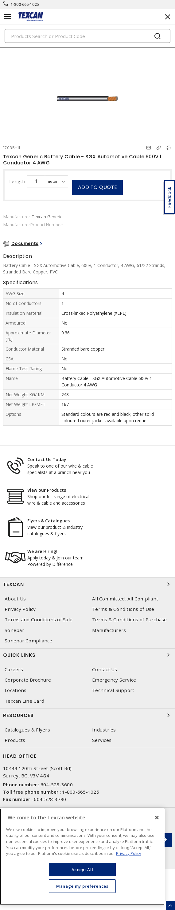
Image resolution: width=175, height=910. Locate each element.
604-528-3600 (57, 784)
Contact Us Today (46, 459)
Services (101, 740)
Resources (87, 715)
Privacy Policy (20, 609)
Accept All (82, 869)
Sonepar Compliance (28, 641)
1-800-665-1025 (25, 4)
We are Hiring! (42, 551)
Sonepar (14, 630)
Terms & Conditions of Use (123, 609)
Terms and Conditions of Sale (38, 619)
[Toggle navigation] (7, 17)
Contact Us (104, 669)
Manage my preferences (82, 886)
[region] (82, 856)
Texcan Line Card (24, 701)
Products (15, 740)
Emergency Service (114, 680)
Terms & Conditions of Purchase (129, 619)
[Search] (87, 36)
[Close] (157, 817)
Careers (14, 669)
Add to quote (97, 187)
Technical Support (113, 690)
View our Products (46, 490)
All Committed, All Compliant (125, 599)
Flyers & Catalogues (48, 521)
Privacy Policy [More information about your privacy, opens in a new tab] (128, 853)
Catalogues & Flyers (27, 730)
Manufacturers (109, 630)
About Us (15, 599)
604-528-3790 (50, 799)
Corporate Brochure (28, 680)
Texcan (87, 584)
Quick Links (87, 655)
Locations (15, 690)
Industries (104, 730)
